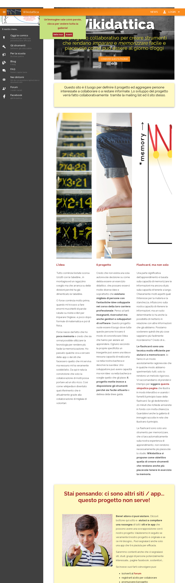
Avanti (69, 26)
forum (137, 565)
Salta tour (58, 26)
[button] (4, 3)
